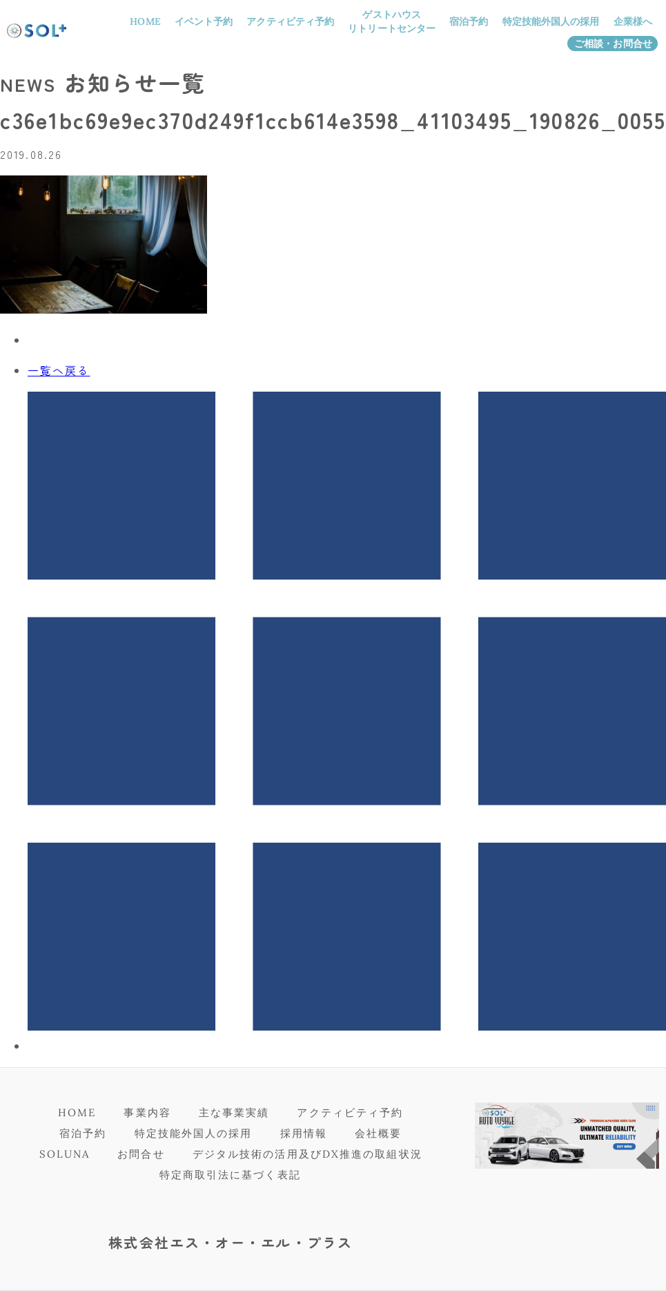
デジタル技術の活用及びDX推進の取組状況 (307, 1153)
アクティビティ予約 (290, 21)
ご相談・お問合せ (613, 43)
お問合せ (140, 1153)
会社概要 (378, 1133)
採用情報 (303, 1133)
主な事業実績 (234, 1112)
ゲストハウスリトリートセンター (391, 21)
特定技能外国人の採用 (551, 21)
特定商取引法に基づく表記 (230, 1174)
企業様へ (633, 21)
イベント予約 (204, 21)
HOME (145, 21)
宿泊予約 (468, 21)
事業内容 (147, 1112)
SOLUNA (64, 1153)
